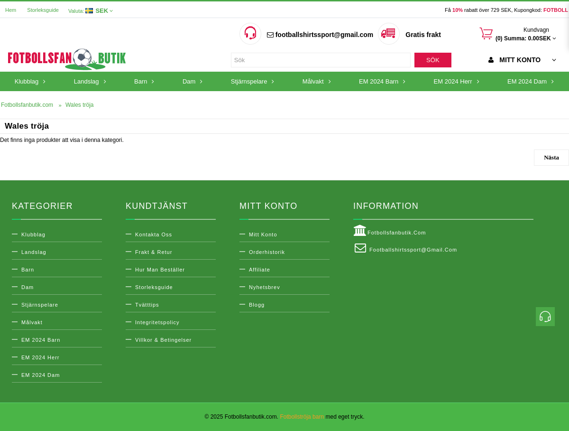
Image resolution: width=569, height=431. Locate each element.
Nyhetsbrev (264, 287)
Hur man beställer (160, 269)
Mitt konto (263, 234)
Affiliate (259, 269)
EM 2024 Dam (40, 375)
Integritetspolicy (157, 322)
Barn (27, 269)
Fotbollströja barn (302, 416)
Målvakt (32, 322)
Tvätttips (147, 305)
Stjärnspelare (39, 305)
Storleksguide (43, 10)
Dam (27, 287)
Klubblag (33, 234)
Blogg (257, 305)
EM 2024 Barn (40, 340)
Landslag (33, 252)
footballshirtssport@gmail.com (320, 34)
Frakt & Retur (153, 252)
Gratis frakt (423, 34)
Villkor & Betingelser (163, 340)
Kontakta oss (153, 234)
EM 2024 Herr (40, 357)
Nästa (551, 157)
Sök (432, 60)
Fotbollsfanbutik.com (389, 230)
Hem (10, 10)
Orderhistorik (267, 252)
